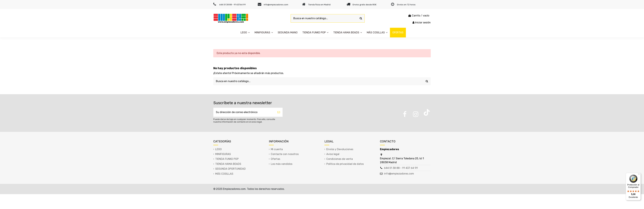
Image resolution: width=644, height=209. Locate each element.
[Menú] (639, 175)
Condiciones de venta (339, 158)
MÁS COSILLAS (224, 173)
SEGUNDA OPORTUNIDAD (230, 168)
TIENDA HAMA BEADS (228, 163)
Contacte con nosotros (285, 154)
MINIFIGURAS (223, 154)
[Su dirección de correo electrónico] (244, 112)
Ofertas (275, 158)
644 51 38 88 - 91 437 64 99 (401, 167)
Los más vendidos (281, 163)
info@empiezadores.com (399, 173)
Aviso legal (332, 154)
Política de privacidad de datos (345, 163)
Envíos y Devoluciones (339, 149)
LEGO (218, 149)
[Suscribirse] (279, 112)
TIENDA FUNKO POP (227, 158)
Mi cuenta (277, 149)
